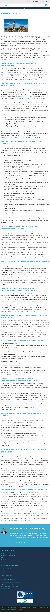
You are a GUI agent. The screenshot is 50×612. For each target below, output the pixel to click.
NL (40, 1)
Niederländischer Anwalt (7, 584)
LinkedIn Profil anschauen (24, 542)
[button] (46, 5)
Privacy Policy (16, 609)
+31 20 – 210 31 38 (34, 1)
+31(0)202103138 (35, 513)
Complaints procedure (37, 607)
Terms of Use (10, 609)
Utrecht (18, 36)
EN (43, 1)
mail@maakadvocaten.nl (11, 513)
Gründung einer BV (5, 588)
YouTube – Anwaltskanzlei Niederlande (10, 573)
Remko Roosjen (13, 530)
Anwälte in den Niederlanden (28, 96)
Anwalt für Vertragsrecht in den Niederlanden (28, 531)
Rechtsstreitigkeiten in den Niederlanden (11, 582)
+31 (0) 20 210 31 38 (6, 568)
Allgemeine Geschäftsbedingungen (24, 607)
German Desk (15, 533)
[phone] (8, 8)
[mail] (25, 8)
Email (28, 1)
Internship (22, 609)
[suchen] (46, 1)
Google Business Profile (6, 575)
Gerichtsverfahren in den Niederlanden (10, 586)
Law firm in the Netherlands (8, 555)
